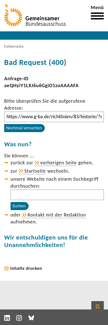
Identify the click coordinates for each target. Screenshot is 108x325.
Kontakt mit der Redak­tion (57, 215)
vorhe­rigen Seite (58, 163)
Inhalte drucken (26, 268)
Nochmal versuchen (24, 127)
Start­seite (35, 171)
